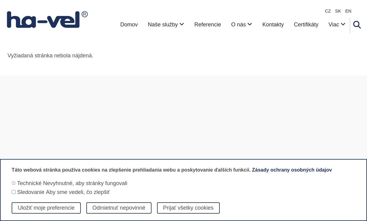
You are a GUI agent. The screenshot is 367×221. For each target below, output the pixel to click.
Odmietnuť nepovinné (118, 212)
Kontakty (273, 24)
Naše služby (166, 24)
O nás (241, 24)
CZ (328, 11)
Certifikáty (306, 24)
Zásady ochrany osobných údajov (292, 174)
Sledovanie (30, 197)
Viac (337, 24)
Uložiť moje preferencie (46, 212)
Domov (129, 24)
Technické (29, 188)
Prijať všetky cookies (188, 212)
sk (338, 11)
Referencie (207, 24)
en (348, 11)
